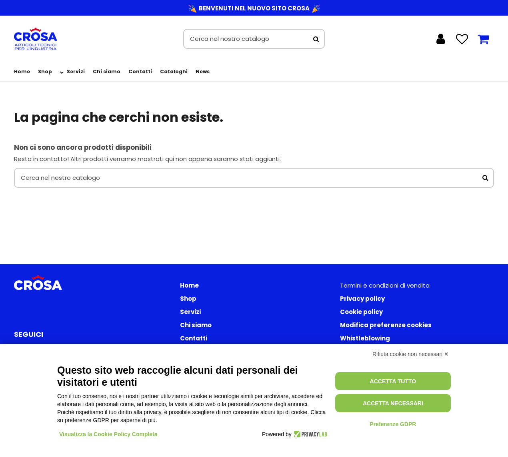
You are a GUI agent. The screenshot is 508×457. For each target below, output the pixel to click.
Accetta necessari (393, 403)
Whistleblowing (365, 338)
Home (189, 285)
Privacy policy (362, 298)
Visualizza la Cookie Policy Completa (108, 434)
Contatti (193, 338)
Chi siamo (196, 325)
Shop (188, 298)
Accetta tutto (393, 381)
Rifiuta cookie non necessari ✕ (410, 354)
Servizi (190, 312)
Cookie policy (361, 312)
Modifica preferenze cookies (386, 325)
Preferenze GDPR (393, 424)
